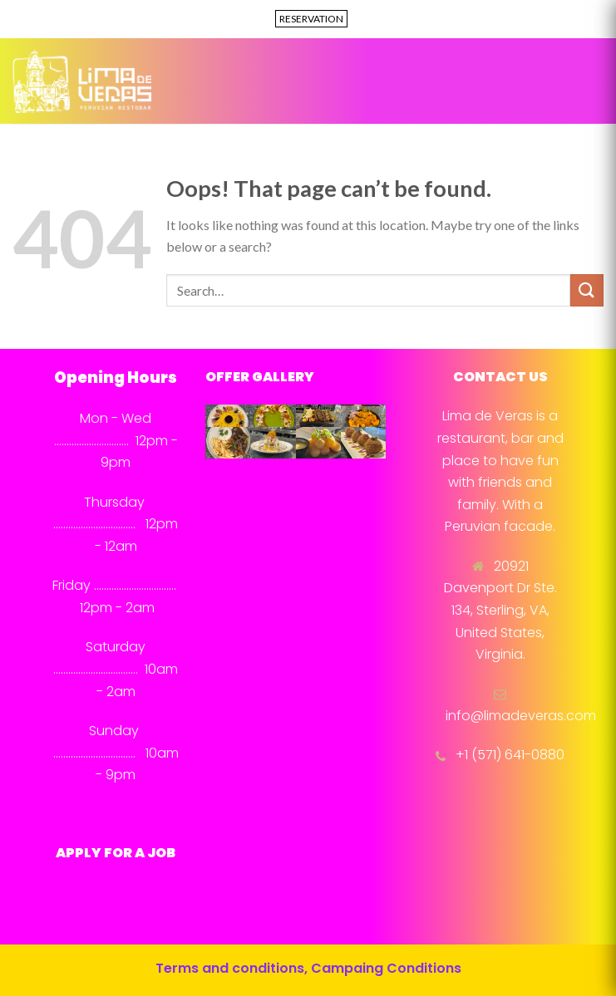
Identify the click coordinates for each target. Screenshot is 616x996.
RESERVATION (311, 18)
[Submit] (587, 290)
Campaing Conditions (386, 968)
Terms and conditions (229, 968)
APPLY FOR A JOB (115, 852)
